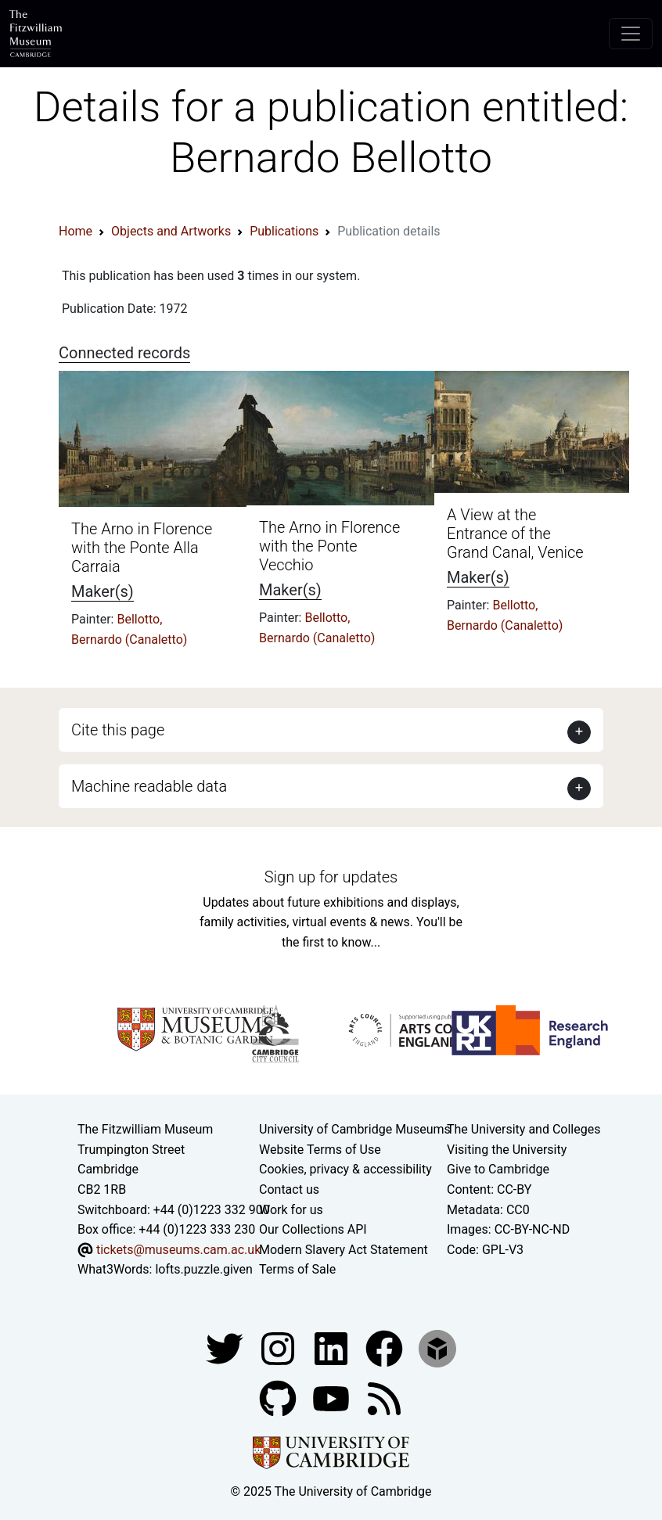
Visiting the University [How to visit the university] (507, 1149)
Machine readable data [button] (149, 786)
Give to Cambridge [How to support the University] (498, 1169)
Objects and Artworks (171, 231)
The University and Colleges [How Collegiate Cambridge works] (523, 1129)
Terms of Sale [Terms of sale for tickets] (297, 1269)
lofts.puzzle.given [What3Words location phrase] (203, 1269)
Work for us (291, 1209)
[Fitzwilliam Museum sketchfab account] (437, 1347)
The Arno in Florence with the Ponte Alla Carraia (141, 547)
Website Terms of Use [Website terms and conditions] (320, 1149)
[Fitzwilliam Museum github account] (279, 1397)
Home (75, 231)
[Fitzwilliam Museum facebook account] (332, 1347)
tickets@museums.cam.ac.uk (178, 1249)
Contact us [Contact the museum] (289, 1189)
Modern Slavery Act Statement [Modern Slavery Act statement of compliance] (343, 1249)
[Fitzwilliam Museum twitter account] (226, 1347)
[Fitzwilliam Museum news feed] (384, 1397)
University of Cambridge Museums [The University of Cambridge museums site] (355, 1129)
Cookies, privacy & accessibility (345, 1169)
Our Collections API (313, 1229)
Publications (284, 231)
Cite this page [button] (117, 729)
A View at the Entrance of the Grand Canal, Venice (515, 533)
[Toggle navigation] (631, 33)
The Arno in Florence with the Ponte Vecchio (329, 546)
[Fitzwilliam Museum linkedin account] (385, 1347)
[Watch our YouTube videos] (332, 1397)
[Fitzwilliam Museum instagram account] (279, 1347)
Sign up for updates (331, 877)
